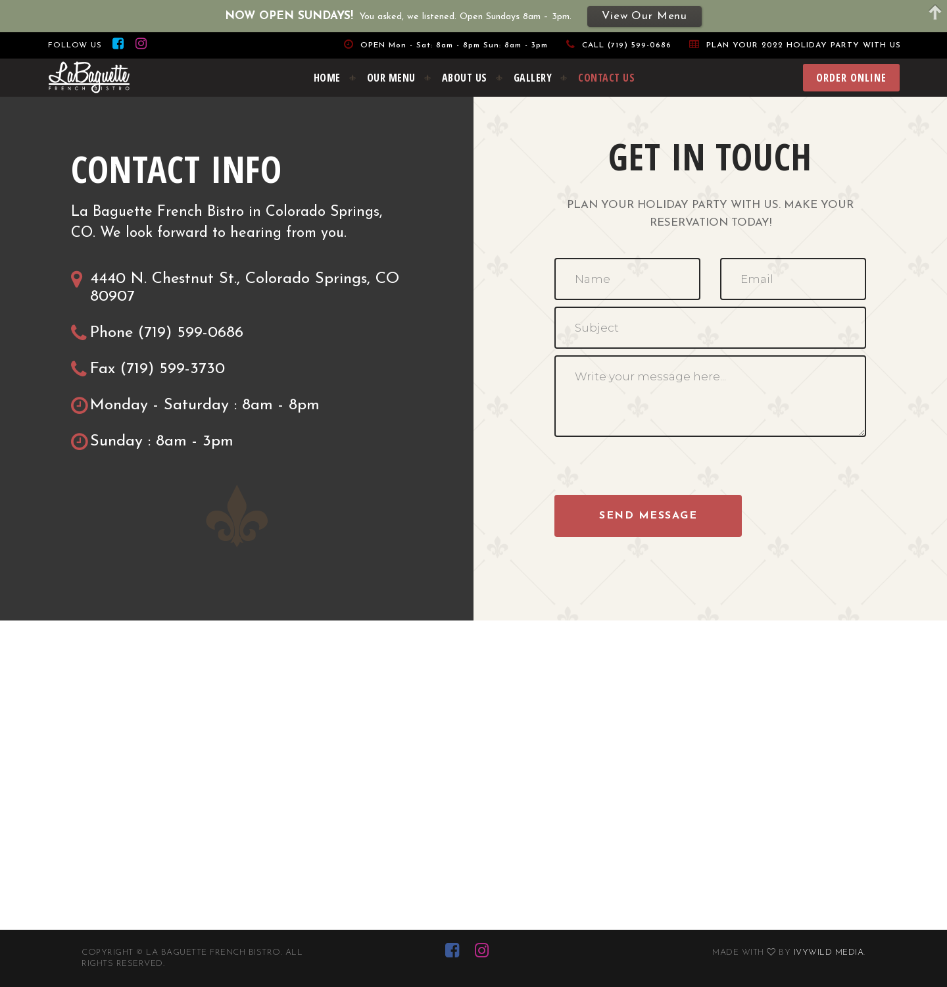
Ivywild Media (829, 952)
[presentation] (654, 469)
